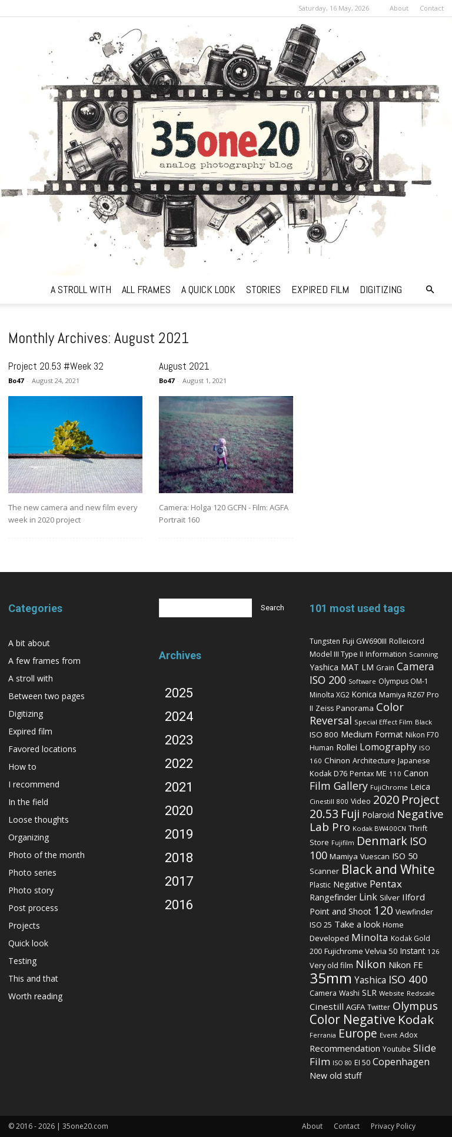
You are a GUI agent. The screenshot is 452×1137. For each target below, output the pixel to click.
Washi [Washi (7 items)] (349, 993)
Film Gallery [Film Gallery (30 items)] (339, 786)
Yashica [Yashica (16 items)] (370, 980)
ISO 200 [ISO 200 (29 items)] (328, 680)
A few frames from (44, 660)
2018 (179, 857)
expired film (320, 289)
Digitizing (25, 713)
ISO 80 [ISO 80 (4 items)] (342, 1063)
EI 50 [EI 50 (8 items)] (362, 1062)
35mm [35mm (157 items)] (331, 978)
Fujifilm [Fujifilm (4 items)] (342, 843)
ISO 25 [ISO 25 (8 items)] (321, 924)
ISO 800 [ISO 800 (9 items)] (324, 734)
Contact (432, 8)
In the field (28, 801)
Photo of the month (46, 854)
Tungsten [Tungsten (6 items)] (325, 641)
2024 (179, 716)
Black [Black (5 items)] (423, 721)
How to (22, 766)
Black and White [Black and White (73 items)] (388, 868)
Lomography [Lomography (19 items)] (388, 746)
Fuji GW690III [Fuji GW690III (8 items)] (365, 641)
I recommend (33, 784)
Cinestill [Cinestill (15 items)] (327, 1006)
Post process (33, 907)
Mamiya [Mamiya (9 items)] (344, 856)
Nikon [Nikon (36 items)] (370, 963)
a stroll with (81, 289)
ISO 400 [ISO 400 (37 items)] (408, 979)
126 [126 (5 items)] (433, 951)
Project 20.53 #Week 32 (56, 366)
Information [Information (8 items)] (386, 654)
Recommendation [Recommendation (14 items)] (345, 1048)
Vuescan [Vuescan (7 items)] (375, 857)
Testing (22, 960)
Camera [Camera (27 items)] (415, 666)
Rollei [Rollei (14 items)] (346, 747)
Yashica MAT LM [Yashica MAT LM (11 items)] (342, 667)
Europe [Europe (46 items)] (357, 1033)
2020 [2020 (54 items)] (386, 799)
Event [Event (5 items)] (388, 1034)
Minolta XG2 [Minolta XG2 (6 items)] (330, 695)
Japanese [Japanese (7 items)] (414, 761)
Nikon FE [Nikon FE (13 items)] (405, 964)
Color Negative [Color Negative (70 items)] (353, 1019)
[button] (430, 289)
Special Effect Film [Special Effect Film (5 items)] (383, 721)
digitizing (381, 289)
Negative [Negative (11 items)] (350, 884)
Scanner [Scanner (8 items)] (324, 871)
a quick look (208, 289)
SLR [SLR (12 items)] (369, 992)
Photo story (31, 890)
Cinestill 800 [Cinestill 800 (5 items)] (329, 801)
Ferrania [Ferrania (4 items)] (323, 1035)
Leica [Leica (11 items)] (420, 786)
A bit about (29, 643)
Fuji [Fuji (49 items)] (350, 814)
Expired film (30, 731)
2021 (179, 787)
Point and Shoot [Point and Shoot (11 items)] (340, 911)
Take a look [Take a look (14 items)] (357, 924)
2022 (179, 763)
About (399, 8)
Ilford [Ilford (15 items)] (413, 897)
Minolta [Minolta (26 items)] (369, 937)
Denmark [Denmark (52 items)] (382, 841)
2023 (179, 740)
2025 (179, 693)
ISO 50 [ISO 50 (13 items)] (404, 856)
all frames (146, 289)
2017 (179, 881)
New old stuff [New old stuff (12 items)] (336, 1075)
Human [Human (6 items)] (322, 748)
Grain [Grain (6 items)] (385, 668)
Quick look (28, 943)
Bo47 (16, 380)
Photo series (32, 872)
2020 (179, 810)
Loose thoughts (38, 819)
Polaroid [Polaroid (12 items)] (378, 814)
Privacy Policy (393, 1126)
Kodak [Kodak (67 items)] (416, 1019)
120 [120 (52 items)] (383, 910)
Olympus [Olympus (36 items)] (415, 1005)
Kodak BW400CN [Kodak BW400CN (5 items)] (379, 828)
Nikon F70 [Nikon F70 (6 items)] (422, 735)
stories (263, 289)
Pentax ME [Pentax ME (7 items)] (368, 774)
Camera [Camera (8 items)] (323, 993)
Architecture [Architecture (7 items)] (374, 761)
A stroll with (30, 678)
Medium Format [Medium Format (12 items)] (372, 734)
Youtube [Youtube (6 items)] (397, 1049)
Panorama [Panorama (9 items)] (355, 708)
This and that (33, 978)
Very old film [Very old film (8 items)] (331, 965)
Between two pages (46, 696)
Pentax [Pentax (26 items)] (386, 883)
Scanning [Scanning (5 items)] (423, 654)
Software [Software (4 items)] (362, 681)
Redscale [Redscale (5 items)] (421, 993)
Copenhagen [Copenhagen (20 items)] (401, 1061)
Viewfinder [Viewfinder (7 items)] (414, 912)
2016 (179, 904)
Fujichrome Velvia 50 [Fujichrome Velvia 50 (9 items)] (361, 951)
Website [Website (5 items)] (391, 993)
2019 (179, 834)
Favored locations (42, 748)
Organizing (28, 837)
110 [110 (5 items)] (395, 773)
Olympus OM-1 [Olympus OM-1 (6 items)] (403, 681)
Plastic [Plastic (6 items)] (320, 885)
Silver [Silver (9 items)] (390, 897)
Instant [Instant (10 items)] (412, 950)
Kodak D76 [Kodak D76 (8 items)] (328, 773)
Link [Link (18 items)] (368, 896)
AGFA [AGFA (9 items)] (355, 1007)
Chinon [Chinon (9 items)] (337, 760)
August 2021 (184, 366)
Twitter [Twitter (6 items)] (378, 1007)
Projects (24, 925)
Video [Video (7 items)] (361, 801)
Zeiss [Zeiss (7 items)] (324, 708)
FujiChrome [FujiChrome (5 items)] (389, 787)
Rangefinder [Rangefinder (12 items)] (333, 897)
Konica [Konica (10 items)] (364, 694)
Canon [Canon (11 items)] (416, 773)
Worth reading (35, 996)
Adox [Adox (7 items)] (409, 1035)
